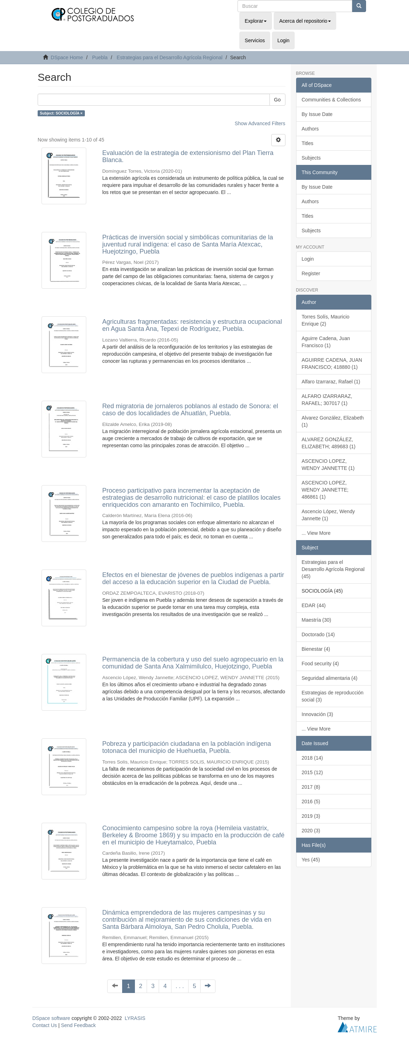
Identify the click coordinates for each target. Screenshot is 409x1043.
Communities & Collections (331, 99)
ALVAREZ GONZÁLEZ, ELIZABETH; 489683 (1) (329, 443)
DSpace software (51, 1018)
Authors (310, 129)
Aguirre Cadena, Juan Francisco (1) (326, 341)
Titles (307, 143)
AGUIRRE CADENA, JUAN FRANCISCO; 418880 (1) (332, 363)
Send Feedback (78, 1025)
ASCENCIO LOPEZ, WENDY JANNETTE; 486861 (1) (325, 490)
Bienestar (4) (316, 649)
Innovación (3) (317, 714)
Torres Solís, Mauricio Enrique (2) (326, 320)
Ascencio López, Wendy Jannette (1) (328, 515)
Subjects (311, 158)
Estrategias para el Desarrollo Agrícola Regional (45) (333, 569)
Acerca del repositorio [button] (305, 21)
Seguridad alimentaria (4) (330, 678)
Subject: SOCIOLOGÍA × (61, 113)
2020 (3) (311, 830)
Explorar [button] (256, 21)
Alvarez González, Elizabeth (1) (333, 421)
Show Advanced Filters (260, 123)
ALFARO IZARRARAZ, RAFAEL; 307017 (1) (327, 399)
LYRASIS (135, 1018)
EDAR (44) (314, 605)
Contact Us (44, 1025)
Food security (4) (320, 663)
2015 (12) (312, 772)
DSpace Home (67, 57)
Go (277, 99)
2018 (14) (312, 758)
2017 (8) (311, 787)
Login (308, 259)
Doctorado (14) (318, 634)
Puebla (100, 57)
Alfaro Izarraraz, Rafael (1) (331, 381)
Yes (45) (311, 859)
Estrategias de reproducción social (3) (333, 696)
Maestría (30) (316, 620)
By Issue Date (317, 114)
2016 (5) (311, 801)
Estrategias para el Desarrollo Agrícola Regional (170, 57)
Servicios (255, 40)
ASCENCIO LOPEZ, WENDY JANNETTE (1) (328, 464)
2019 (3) (311, 816)
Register (311, 273)
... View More (316, 533)
